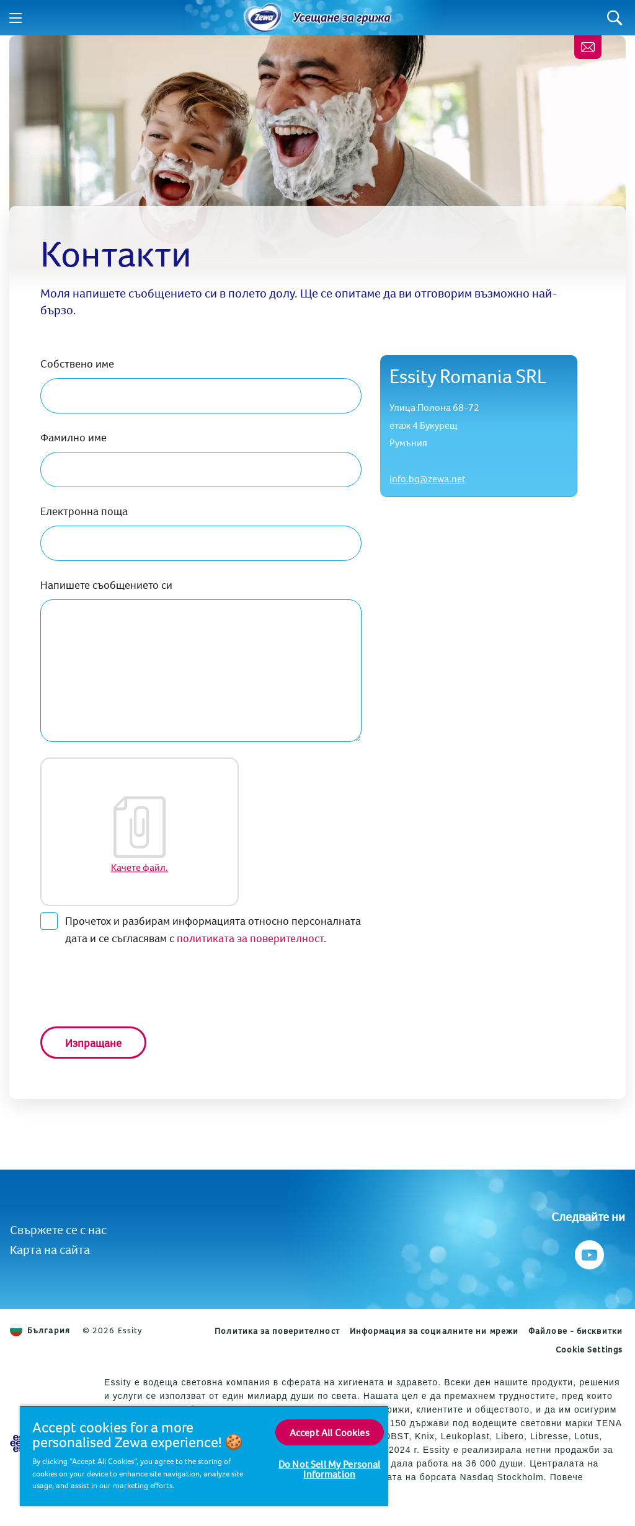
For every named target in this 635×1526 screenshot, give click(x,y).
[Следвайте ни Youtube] (588, 1251)
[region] (204, 1455)
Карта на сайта (50, 1249)
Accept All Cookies (330, 1432)
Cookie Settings (589, 1349)
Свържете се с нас (58, 1229)
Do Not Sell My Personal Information (329, 1469)
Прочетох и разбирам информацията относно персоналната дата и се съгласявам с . (200, 928)
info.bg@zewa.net (427, 478)
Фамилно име (73, 437)
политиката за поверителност (250, 938)
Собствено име (77, 363)
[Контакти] (588, 47)
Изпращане (93, 1043)
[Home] (263, 17)
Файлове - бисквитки (575, 1330)
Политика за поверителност (277, 1330)
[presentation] (134, 987)
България (40, 1330)
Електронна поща (84, 511)
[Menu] (15, 18)
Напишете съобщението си (106, 585)
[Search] (615, 18)
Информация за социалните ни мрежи (434, 1330)
